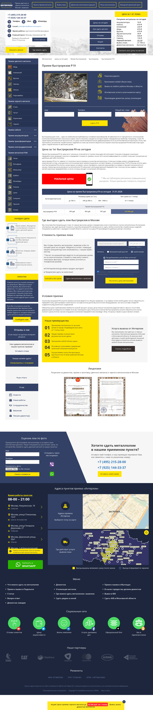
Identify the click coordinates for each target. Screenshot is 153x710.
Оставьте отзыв (22, 351)
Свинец (120, 38)
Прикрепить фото (13, 464)
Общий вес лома (122, 110)
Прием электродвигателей (20, 147)
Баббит (13, 175)
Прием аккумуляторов (18, 135)
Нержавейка (15, 95)
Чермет (13, 124)
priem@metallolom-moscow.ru (29, 26)
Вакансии (17, 410)
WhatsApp (42, 21)
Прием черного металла (19, 101)
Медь (119, 29)
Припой (13, 204)
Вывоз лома (122, 43)
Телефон (81, 110)
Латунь (120, 36)
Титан (13, 158)
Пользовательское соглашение (54, 689)
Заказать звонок (16, 50)
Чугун (13, 112)
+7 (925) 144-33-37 (17, 17)
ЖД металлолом (124, 34)
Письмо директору (21, 416)
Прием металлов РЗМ (18, 152)
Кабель (120, 24)
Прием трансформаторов (19, 141)
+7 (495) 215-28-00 (17, 14)
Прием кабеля (14, 130)
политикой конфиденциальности (121, 272)
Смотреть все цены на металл (131, 50)
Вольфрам (14, 164)
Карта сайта (105, 689)
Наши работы (19, 400)
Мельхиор (14, 170)
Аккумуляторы (123, 22)
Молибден (14, 181)
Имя (46, 110)
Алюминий (121, 27)
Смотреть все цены (56, 276)
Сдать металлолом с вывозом (80, 276)
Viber (29, 21)
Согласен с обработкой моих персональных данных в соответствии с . (118, 271)
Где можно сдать (40, 50)
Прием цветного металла (19, 61)
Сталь (13, 107)
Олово (13, 210)
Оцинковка (15, 118)
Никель (13, 187)
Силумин (14, 198)
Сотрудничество (20, 405)
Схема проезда (39, 39)
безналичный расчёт (119, 249)
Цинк (12, 193)
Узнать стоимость (22, 472)
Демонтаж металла (125, 45)
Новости (17, 395)
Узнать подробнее (123, 345)
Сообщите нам (21, 319)
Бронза (120, 31)
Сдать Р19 (94, 121)
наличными (139, 249)
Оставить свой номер (109, 472)
